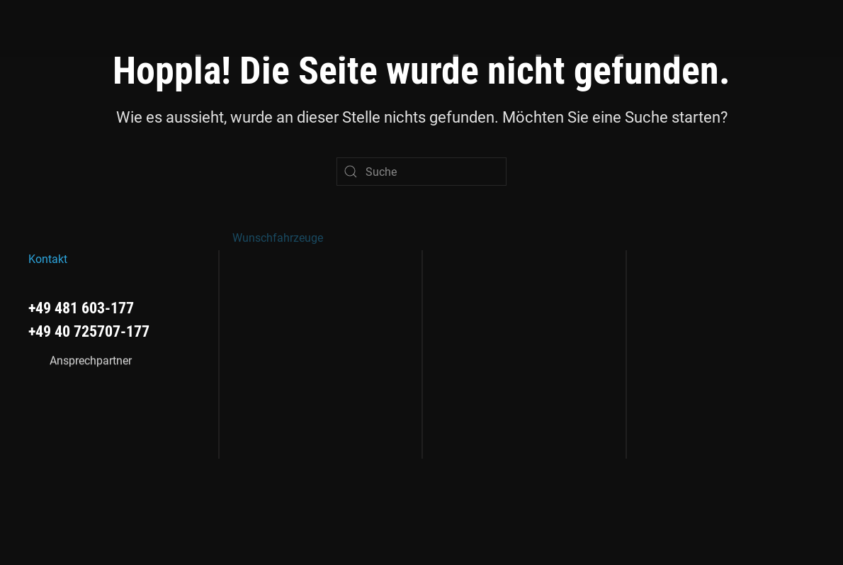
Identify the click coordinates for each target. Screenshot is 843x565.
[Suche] (421, 171)
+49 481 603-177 (81, 307)
